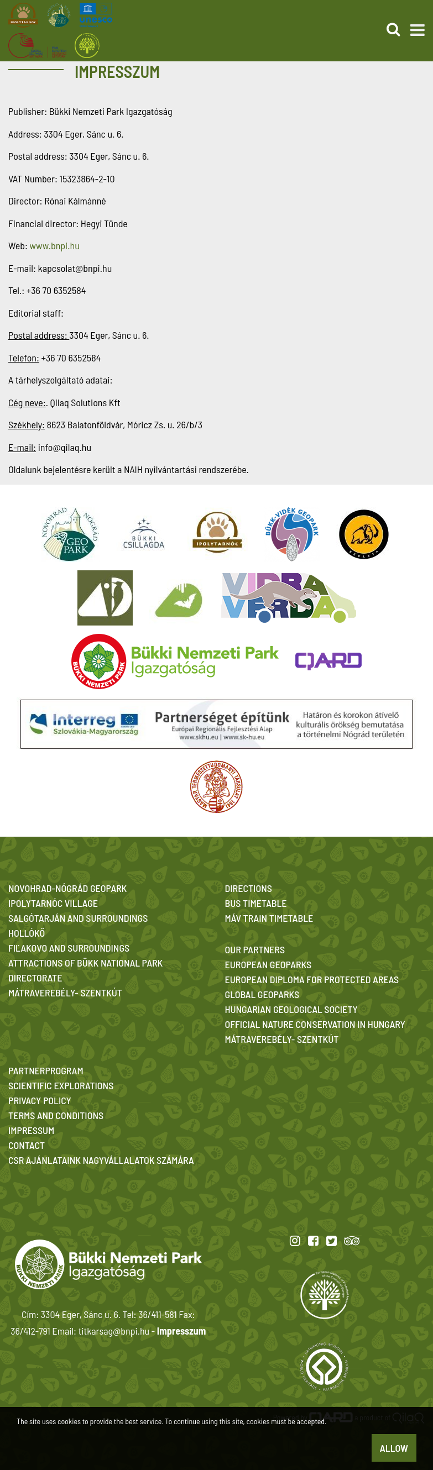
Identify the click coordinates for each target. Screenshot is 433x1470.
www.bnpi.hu (54, 245)
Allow (394, 1448)
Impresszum (181, 1331)
